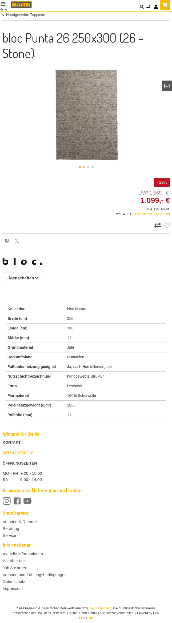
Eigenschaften (22, 278)
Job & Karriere (16, 567)
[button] (80, 167)
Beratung (11, 528)
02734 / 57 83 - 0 (18, 452)
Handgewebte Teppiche (23, 15)
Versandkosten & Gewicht (151, 214)
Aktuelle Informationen (23, 554)
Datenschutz (14, 581)
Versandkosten (100, 608)
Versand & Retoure (20, 521)
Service (9, 535)
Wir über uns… (16, 561)
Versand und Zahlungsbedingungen (35, 574)
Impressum (13, 588)
